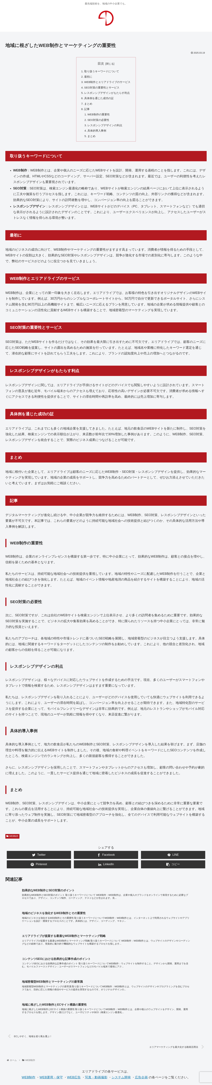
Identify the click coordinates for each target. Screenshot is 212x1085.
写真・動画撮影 (96, 1022)
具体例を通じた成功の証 (98, 100)
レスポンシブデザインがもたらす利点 (107, 94)
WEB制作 (12, 841)
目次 (101, 63)
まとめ (87, 106)
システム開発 (121, 1022)
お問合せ (106, 1050)
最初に (87, 77)
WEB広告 (74, 1022)
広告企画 (141, 1022)
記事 (86, 111)
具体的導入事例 (96, 135)
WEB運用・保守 (51, 1022)
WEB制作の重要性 (98, 117)
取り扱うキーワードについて (101, 71)
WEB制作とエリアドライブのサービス (107, 83)
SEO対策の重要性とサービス (101, 88)
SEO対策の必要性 (97, 123)
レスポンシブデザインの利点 (104, 129)
